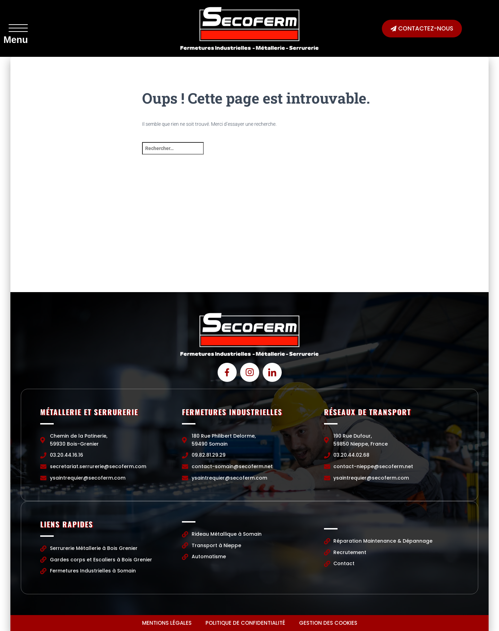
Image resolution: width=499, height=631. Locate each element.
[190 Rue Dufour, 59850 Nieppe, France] (409, 240)
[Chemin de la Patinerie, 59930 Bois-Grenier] (90, 240)
